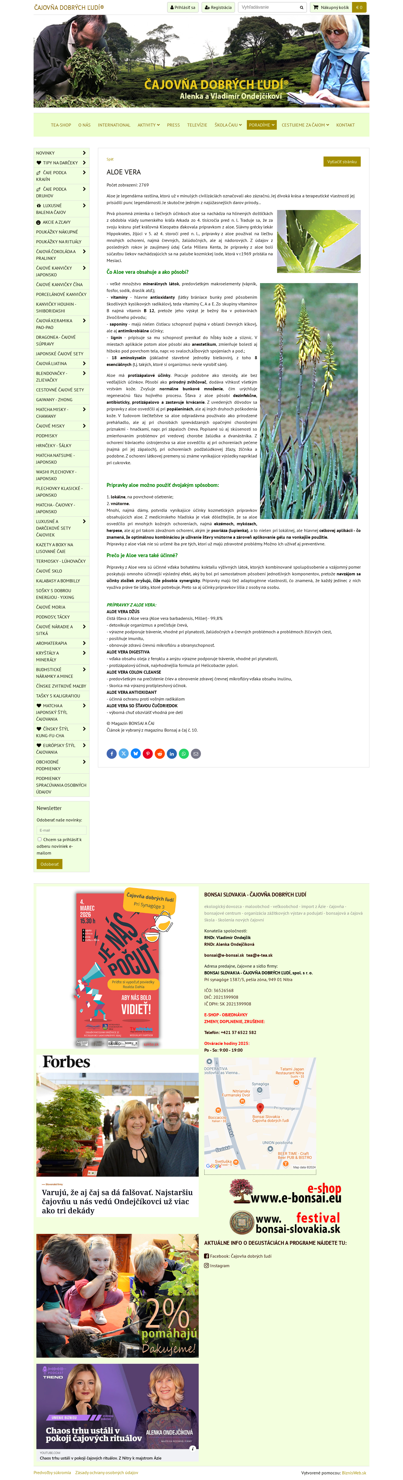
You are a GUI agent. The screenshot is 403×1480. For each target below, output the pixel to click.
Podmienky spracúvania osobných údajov (61, 785)
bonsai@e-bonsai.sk (224, 955)
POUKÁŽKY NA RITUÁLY (58, 241)
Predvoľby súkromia (52, 1472)
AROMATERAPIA (62, 643)
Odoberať (49, 864)
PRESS (173, 125)
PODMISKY (46, 435)
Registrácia (218, 7)
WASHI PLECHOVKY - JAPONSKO (56, 475)
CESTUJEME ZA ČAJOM (305, 125)
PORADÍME (262, 125)
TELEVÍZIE (197, 125)
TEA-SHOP (61, 125)
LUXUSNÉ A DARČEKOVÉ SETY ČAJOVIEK (62, 528)
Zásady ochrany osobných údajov (106, 1472)
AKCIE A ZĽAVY (53, 222)
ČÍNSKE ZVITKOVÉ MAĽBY (61, 686)
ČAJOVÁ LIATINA (62, 363)
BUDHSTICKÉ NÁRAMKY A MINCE (62, 673)
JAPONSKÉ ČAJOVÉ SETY (59, 353)
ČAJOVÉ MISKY (62, 426)
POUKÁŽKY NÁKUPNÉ (57, 232)
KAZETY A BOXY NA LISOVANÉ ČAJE (54, 548)
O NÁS (84, 125)
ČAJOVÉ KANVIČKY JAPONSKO (62, 271)
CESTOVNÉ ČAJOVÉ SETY (60, 390)
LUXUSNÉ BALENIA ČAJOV (62, 209)
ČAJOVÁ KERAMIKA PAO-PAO (62, 324)
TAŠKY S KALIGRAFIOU (58, 696)
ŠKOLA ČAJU (228, 125)
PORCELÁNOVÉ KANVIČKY (61, 294)
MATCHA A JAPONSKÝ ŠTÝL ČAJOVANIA (62, 712)
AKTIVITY (149, 125)
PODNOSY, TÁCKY (53, 617)
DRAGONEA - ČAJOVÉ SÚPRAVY (56, 340)
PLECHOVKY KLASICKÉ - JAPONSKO (59, 491)
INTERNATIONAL (114, 125)
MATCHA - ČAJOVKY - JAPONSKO (55, 508)
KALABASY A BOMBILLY (58, 580)
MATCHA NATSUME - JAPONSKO (55, 458)
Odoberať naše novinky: (59, 820)
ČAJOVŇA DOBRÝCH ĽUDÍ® (69, 7)
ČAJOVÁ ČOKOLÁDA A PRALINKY (62, 255)
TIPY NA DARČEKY (62, 162)
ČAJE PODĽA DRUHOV (62, 192)
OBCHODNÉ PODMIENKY (62, 765)
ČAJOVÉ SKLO (49, 571)
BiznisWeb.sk (354, 1473)
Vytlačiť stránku (342, 161)
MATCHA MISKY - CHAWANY (62, 413)
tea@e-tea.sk (259, 955)
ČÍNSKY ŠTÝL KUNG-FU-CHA (62, 732)
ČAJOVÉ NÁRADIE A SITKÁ (62, 630)
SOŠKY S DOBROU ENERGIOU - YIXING (55, 594)
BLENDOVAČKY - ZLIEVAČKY (62, 376)
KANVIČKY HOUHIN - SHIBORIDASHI (56, 307)
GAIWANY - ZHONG (54, 399)
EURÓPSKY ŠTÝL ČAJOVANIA (62, 749)
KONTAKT (345, 125)
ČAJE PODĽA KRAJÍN (62, 176)
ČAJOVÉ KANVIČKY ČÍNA (59, 284)
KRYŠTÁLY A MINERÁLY (62, 656)
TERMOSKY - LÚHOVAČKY (61, 561)
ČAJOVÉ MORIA (50, 607)
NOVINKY (62, 153)
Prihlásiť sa (182, 7)
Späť (110, 159)
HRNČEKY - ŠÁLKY (53, 445)
